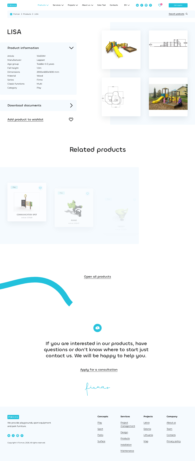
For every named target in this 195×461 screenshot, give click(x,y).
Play (100, 422)
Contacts (114, 5)
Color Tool (101, 5)
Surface (101, 441)
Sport (100, 429)
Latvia (146, 422)
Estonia (147, 429)
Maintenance (127, 451)
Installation (126, 444)
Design (124, 432)
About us (171, 422)
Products (27, 14)
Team (169, 429)
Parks (100, 435)
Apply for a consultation (127, 370)
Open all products (97, 286)
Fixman (16, 14)
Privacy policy (174, 441)
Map (146, 441)
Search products (178, 14)
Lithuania (148, 435)
